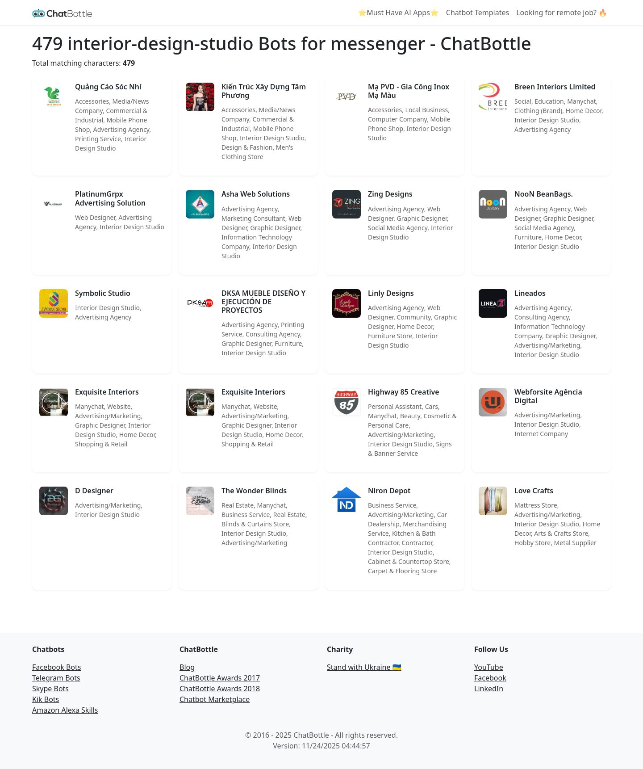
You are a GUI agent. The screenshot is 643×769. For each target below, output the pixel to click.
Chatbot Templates (477, 12)
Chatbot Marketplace (215, 699)
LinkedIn (488, 688)
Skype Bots (50, 688)
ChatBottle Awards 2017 (220, 678)
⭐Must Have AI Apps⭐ (398, 12)
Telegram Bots (56, 678)
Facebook (490, 678)
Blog (187, 667)
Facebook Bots (56, 667)
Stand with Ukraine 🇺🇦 (364, 667)
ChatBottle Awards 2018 (220, 688)
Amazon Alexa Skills (65, 710)
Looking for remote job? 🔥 (561, 12)
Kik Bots (45, 699)
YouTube (488, 667)
